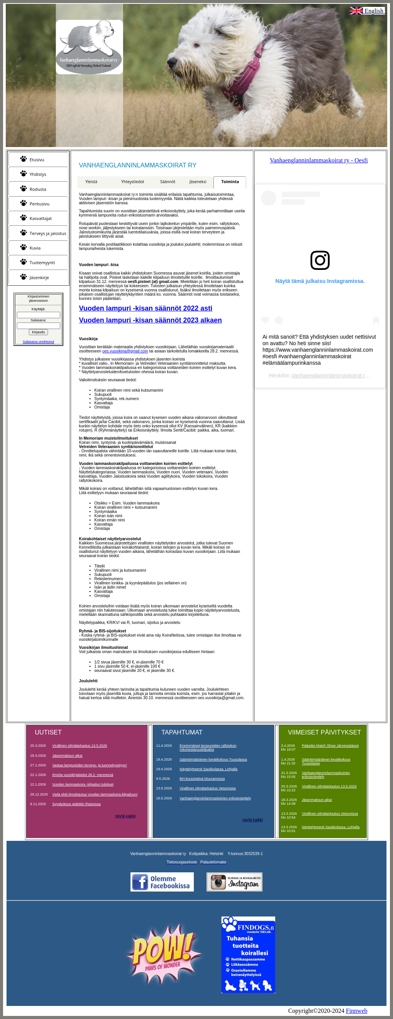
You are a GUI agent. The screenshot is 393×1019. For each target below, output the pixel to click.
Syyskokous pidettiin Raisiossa (76, 804)
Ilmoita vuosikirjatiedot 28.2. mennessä (82, 775)
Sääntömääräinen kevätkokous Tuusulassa (213, 759)
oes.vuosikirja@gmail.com (125, 351)
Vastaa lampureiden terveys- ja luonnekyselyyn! (89, 765)
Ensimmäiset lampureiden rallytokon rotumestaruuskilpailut (208, 747)
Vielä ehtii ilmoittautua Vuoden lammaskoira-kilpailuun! (94, 794)
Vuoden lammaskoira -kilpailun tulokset (82, 784)
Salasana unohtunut (38, 342)
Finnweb (356, 1010)
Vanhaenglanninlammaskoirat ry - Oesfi (319, 160)
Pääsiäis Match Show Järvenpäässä (330, 746)
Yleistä (91, 181)
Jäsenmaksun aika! (67, 756)
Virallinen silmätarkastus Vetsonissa (208, 788)
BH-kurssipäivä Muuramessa (202, 779)
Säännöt (167, 181)
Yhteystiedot (132, 181)
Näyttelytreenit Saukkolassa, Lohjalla (208, 769)
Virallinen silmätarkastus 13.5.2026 (79, 746)
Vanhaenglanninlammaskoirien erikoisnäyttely (215, 798)
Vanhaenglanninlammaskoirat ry (329, 375)
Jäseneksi (198, 181)
